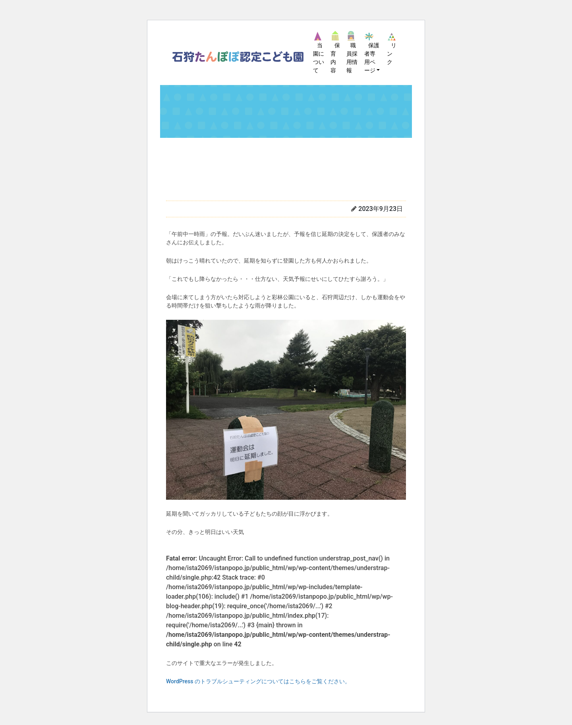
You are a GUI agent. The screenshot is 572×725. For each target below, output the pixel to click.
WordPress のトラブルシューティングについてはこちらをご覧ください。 (258, 681)
